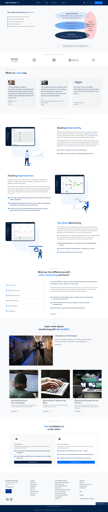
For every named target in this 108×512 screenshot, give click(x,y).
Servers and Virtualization (60, 491)
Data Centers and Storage (60, 493)
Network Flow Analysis (60, 484)
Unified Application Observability (62, 482)
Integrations (32, 495)
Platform (38, 2)
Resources (54, 2)
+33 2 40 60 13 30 (9, 487)
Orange (42, 104)
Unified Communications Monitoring (62, 489)
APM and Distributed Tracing (61, 486)
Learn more (54, 314)
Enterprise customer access (85, 484)
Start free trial (33, 462)
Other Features (33, 493)
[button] (89, 2)
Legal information (83, 486)
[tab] (26, 285)
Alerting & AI (33, 482)
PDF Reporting (33, 486)
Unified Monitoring (34, 491)
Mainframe (57, 498)
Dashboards (32, 488)
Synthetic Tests (58, 488)
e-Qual (9, 104)
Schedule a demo (76, 462)
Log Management (58, 497)
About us (64, 2)
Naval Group (76, 104)
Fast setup (32, 489)
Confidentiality (83, 488)
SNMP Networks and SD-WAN (61, 495)
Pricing (46, 2)
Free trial (98, 2)
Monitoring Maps (34, 484)
